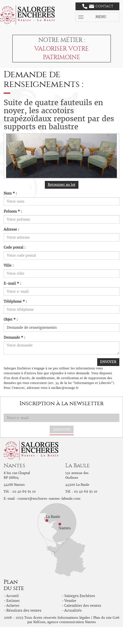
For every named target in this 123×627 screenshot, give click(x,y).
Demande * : (14, 337)
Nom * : (10, 193)
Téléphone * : (15, 301)
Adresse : (11, 229)
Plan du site (102, 618)
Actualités (73, 610)
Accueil (12, 596)
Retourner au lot (62, 184)
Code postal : (15, 247)
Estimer (13, 601)
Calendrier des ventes (82, 605)
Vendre (70, 601)
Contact (97, 6)
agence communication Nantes (71, 622)
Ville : (9, 265)
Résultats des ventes (23, 610)
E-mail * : (12, 283)
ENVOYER (108, 362)
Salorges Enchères (79, 596)
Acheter (12, 605)
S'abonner (62, 429)
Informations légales (73, 618)
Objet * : (11, 319)
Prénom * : (13, 211)
